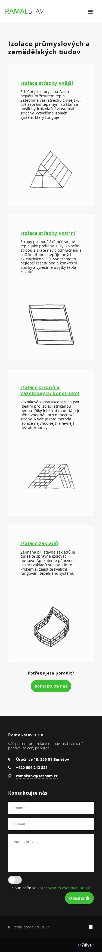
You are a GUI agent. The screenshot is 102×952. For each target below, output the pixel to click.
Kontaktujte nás (51, 686)
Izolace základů (39, 543)
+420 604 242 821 (32, 767)
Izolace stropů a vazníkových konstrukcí (49, 390)
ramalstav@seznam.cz (37, 775)
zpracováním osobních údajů (64, 888)
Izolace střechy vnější (46, 83)
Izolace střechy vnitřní (47, 233)
